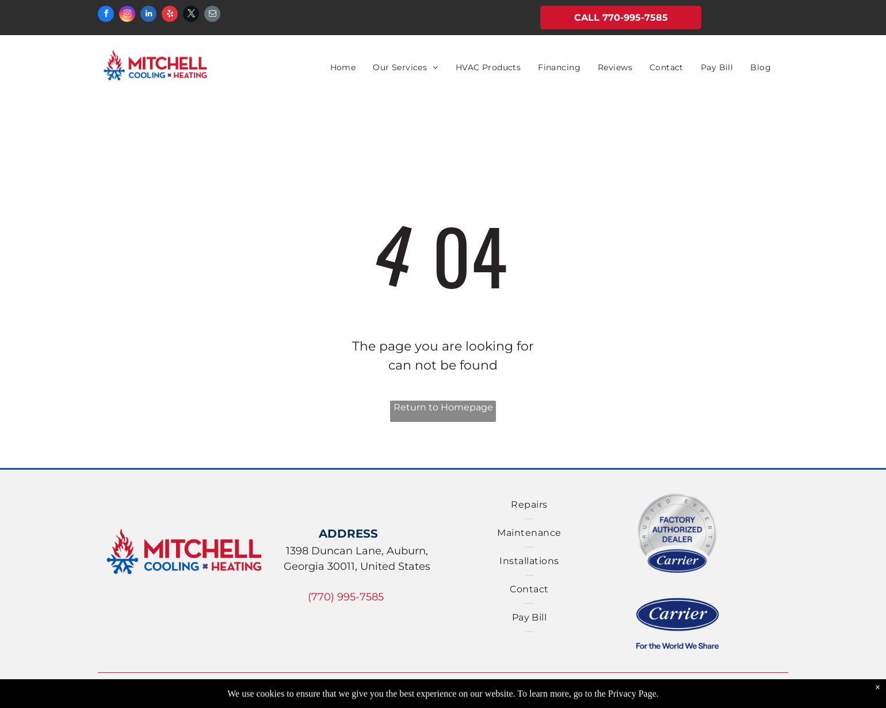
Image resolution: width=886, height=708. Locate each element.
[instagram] (127, 15)
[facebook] (106, 15)
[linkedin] (148, 15)
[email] (212, 15)
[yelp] (170, 15)
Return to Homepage (443, 407)
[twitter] (191, 15)
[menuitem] (343, 68)
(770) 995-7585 (346, 597)
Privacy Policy (475, 694)
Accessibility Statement (678, 694)
